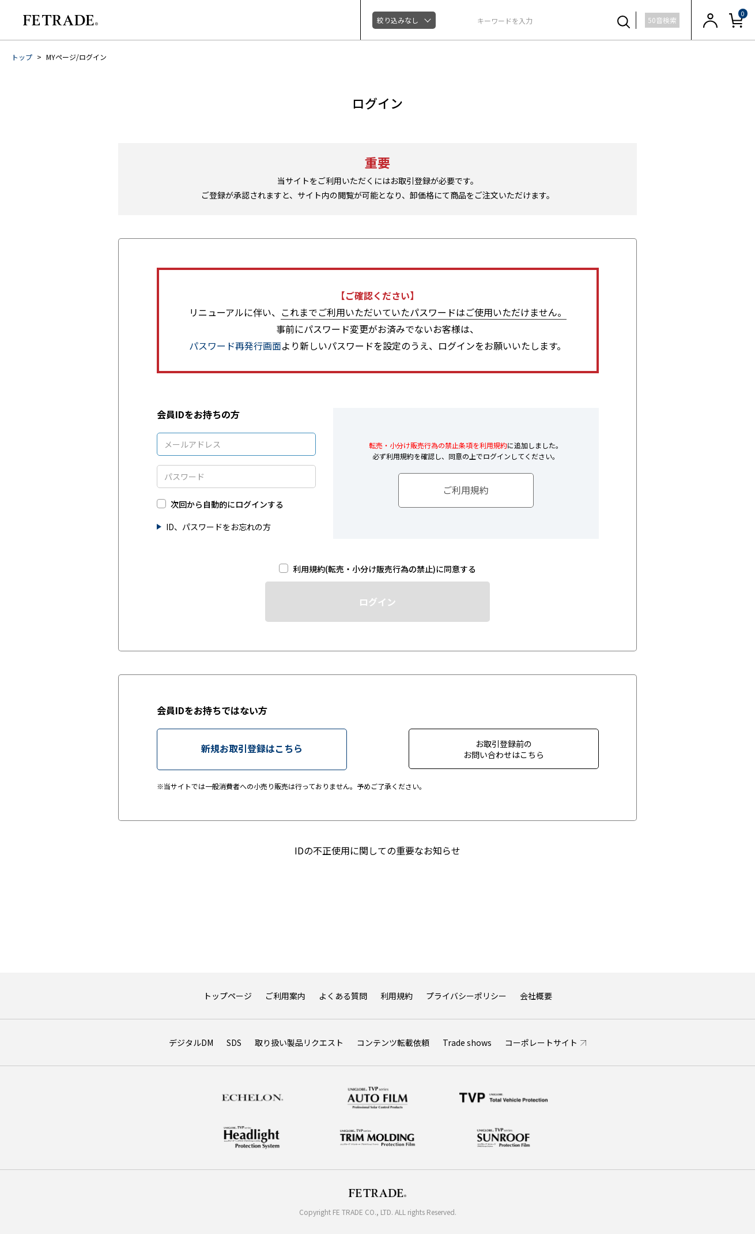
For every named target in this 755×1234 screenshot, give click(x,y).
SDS (233, 1042)
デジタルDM (191, 1042)
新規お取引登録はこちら (252, 748)
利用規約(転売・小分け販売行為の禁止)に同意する (384, 569)
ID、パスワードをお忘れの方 (218, 526)
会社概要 (536, 996)
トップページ (227, 996)
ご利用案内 (285, 996)
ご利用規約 (466, 490)
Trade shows (467, 1042)
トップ (22, 57)
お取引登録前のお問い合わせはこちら (503, 749)
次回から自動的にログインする (227, 504)
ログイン (377, 602)
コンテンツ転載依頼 (393, 1042)
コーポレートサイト (541, 1042)
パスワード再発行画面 (235, 345)
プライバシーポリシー (466, 996)
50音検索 (662, 20)
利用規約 (396, 996)
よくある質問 (343, 996)
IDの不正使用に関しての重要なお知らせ (377, 850)
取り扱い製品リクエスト (299, 1042)
